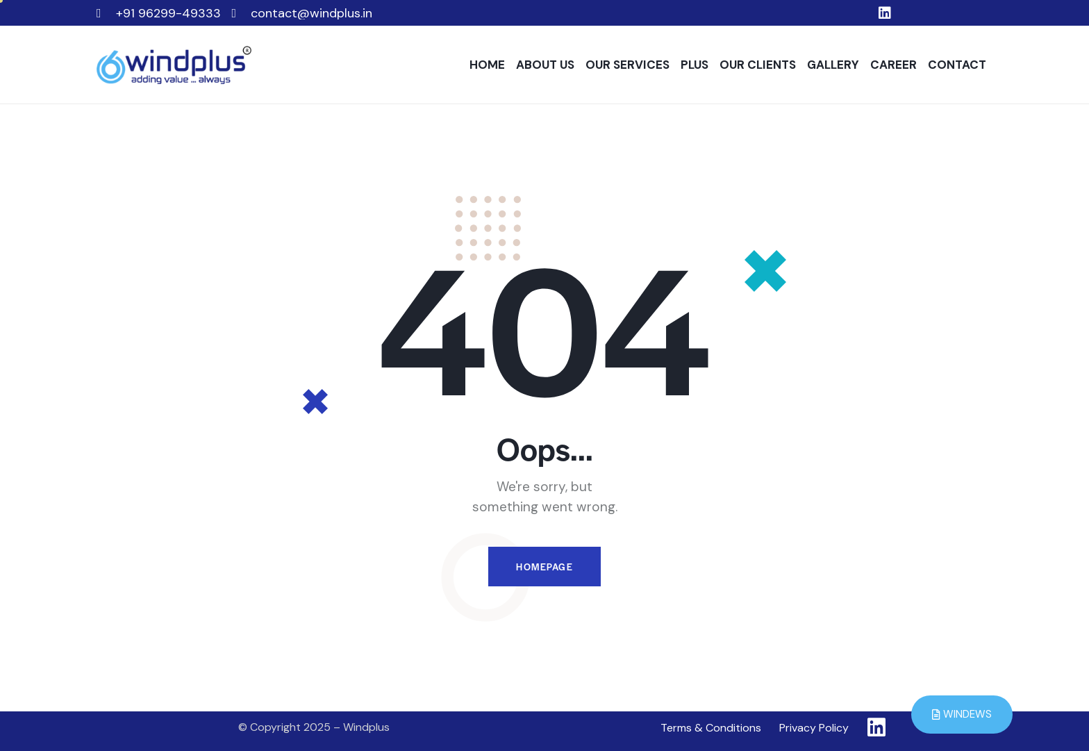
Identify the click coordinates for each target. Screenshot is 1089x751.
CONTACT (957, 64)
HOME (487, 64)
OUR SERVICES (627, 64)
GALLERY (833, 64)
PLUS (694, 64)
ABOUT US (545, 64)
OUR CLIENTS (758, 64)
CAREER (893, 64)
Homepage (544, 566)
